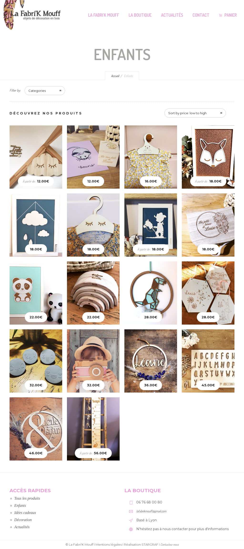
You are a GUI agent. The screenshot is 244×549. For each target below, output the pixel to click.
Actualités (172, 15)
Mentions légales (109, 544)
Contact (201, 15)
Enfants (20, 505)
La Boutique (140, 15)
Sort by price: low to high (187, 113)
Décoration (23, 520)
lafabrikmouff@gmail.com (151, 511)
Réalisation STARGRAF (141, 544)
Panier (228, 15)
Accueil (115, 76)
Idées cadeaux (25, 513)
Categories (37, 91)
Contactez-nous (169, 544)
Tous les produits (27, 498)
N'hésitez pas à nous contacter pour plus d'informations (182, 529)
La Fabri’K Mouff (103, 15)
